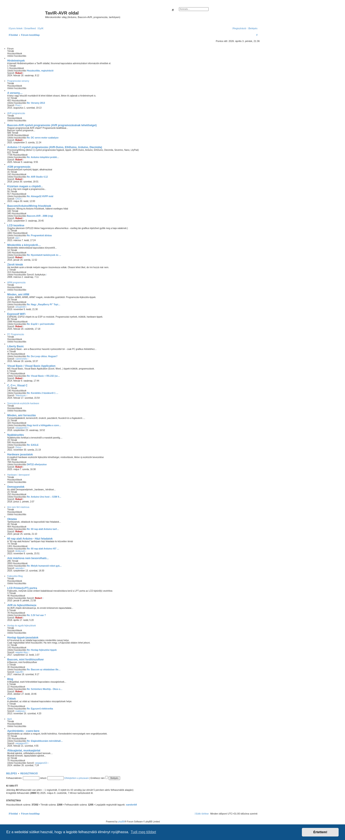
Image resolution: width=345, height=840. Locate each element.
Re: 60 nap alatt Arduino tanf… (43, 529)
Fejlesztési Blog (15, 576)
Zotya (18, 447)
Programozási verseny (18, 81)
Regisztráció (29, 773)
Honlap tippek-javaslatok (22, 637)
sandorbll (131, 804)
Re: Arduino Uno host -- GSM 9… (44, 497)
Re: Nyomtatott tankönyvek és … (44, 255)
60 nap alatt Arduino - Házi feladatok (30, 538)
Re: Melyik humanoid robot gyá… (44, 566)
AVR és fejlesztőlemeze (22, 605)
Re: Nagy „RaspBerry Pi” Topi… (43, 304)
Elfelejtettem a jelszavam (76, 778)
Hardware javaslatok (20, 454)
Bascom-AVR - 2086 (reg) (40, 216)
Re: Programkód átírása (39, 235)
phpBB (121, 821)
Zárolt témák (15, 264)
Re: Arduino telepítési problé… (43, 157)
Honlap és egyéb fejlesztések (21, 625)
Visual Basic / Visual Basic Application (31, 365)
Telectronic (20, 395)
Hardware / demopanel (18, 475)
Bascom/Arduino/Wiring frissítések (29, 205)
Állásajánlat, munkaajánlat (23, 750)
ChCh (18, 199)
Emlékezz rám (99, 778)
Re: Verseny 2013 (36, 103)
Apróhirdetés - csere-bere (23, 731)
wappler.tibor (21, 652)
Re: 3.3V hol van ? (36, 615)
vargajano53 (21, 428)
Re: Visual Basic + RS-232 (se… (43, 376)
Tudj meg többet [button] (143, 832)
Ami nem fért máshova (18, 507)
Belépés (11, 773)
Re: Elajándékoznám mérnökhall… (45, 741)
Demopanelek (15, 486)
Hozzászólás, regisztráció (40, 70)
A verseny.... (14, 93)
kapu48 (19, 672)
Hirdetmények (16, 60)
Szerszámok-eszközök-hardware (23, 403)
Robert (18, 73)
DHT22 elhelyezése (37, 464)
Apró (9, 719)
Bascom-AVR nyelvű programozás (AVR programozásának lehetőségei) (52, 125)
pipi (17, 238)
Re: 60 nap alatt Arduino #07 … (43, 548)
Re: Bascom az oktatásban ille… (44, 669)
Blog (10, 679)
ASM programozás (18, 166)
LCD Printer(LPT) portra (22, 588)
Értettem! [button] (320, 832)
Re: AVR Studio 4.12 (37, 177)
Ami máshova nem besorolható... (28, 558)
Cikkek (11, 698)
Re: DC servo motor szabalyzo (43, 137)
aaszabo (19, 568)
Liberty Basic (15, 346)
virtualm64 (20, 307)
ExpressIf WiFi (16, 314)
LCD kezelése (15, 225)
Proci (17, 105)
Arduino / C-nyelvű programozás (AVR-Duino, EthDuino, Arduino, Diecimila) (54, 147)
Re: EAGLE (33, 445)
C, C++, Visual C (17, 385)
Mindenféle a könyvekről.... (24, 245)
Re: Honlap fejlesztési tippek (42, 650)
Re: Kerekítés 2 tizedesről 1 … (42, 393)
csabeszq (20, 711)
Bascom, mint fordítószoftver (25, 659)
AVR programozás (16, 113)
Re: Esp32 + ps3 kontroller (41, 324)
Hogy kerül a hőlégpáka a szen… (44, 425)
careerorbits (21, 359)
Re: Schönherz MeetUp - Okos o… (44, 689)
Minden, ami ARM (18, 294)
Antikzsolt (20, 551)
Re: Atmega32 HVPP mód (40, 196)
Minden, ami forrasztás (21, 415)
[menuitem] (30, 28)
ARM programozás (16, 282)
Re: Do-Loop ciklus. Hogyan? (42, 356)
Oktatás (12, 519)
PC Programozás (15, 334)
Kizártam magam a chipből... (25, 186)
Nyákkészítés (15, 434)
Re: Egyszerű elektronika (40, 708)
